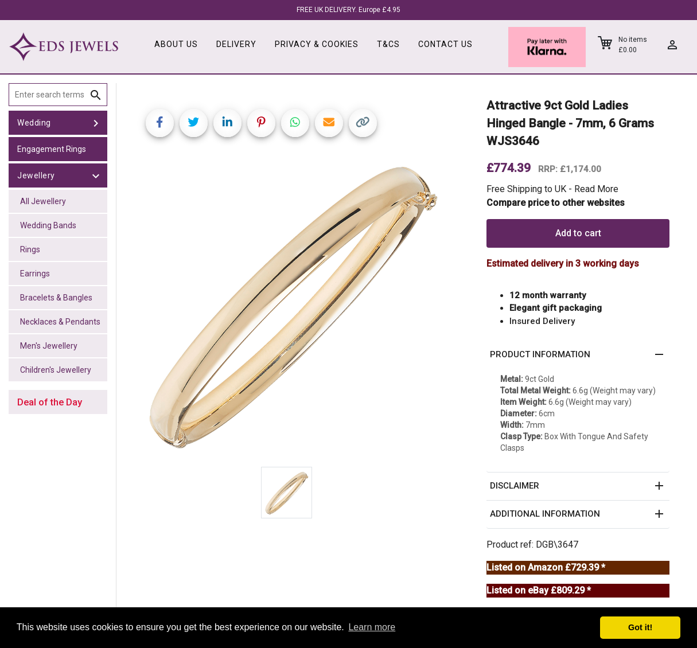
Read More (596, 189)
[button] (577, 355)
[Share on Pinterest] (261, 123)
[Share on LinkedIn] (227, 123)
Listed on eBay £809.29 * (538, 590)
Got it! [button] (640, 627)
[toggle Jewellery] (95, 175)
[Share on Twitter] (194, 123)
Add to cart (578, 233)
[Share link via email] (329, 123)
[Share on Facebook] (160, 123)
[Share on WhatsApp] (295, 123)
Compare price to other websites (555, 202)
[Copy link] (363, 123)
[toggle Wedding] (95, 122)
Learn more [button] (371, 627)
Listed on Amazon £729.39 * (545, 567)
